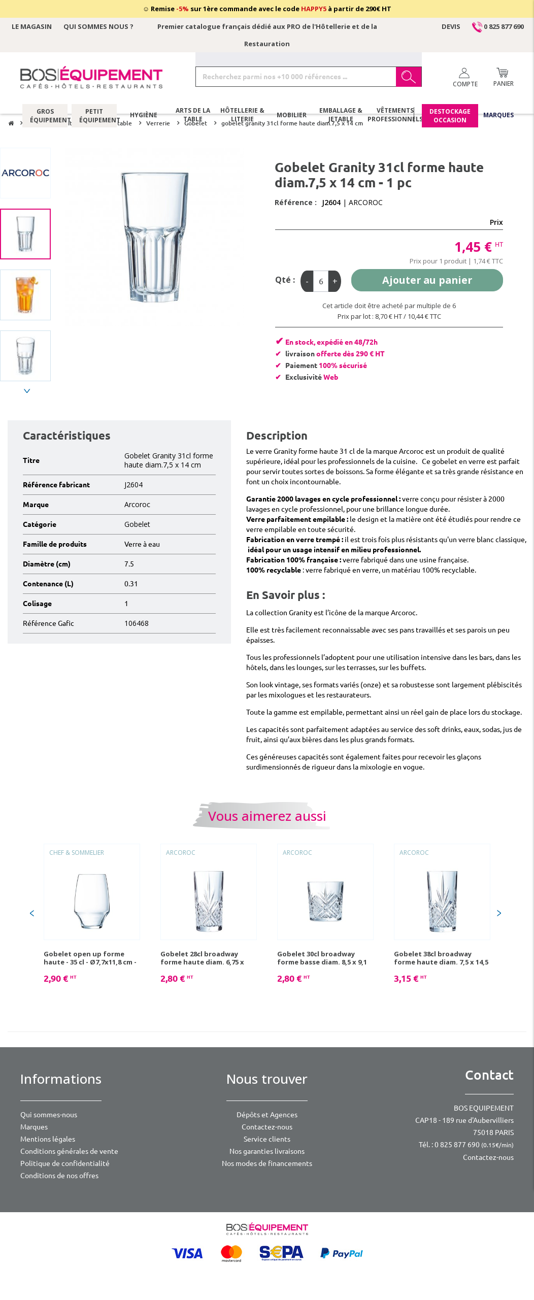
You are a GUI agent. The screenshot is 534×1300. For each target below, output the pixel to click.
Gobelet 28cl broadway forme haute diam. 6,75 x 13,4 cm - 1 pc (202, 958)
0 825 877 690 (498, 26)
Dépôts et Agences (267, 1115)
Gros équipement (44, 116)
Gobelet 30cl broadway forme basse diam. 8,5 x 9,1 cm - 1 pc (322, 958)
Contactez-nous (267, 1127)
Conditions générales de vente (69, 1151)
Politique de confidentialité (65, 1163)
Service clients (267, 1139)
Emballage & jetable (340, 116)
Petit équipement (94, 116)
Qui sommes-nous (48, 1115)
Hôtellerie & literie (242, 116)
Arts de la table (193, 116)
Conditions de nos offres (59, 1176)
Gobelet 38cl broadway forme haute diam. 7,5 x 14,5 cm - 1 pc (441, 958)
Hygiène (143, 116)
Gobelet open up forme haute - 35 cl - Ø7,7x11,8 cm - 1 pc (90, 958)
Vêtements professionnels (395, 116)
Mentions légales (47, 1139)
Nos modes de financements (267, 1163)
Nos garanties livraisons (267, 1151)
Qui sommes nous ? (98, 26)
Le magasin (32, 26)
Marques (498, 116)
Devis (451, 26)
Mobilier (292, 116)
